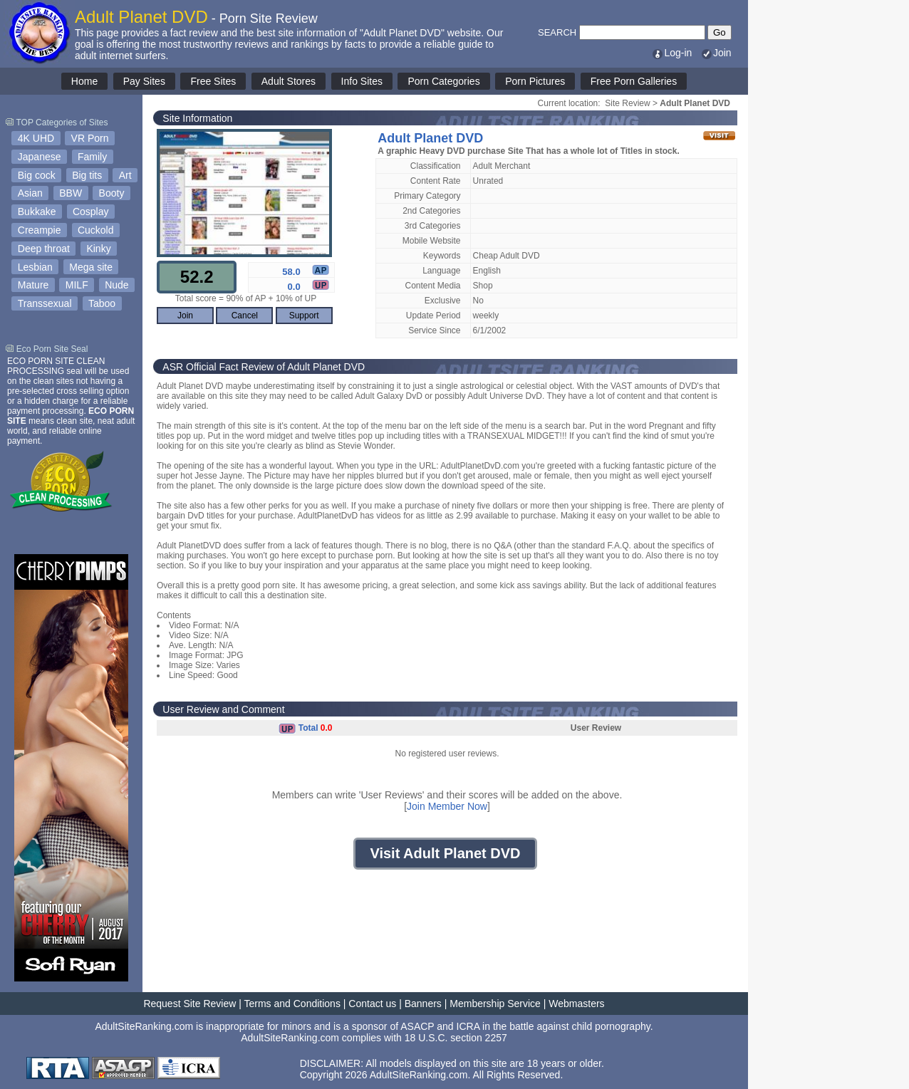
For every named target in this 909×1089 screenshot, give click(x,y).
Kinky (98, 248)
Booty (112, 193)
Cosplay (91, 211)
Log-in (671, 52)
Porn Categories (443, 81)
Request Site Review (189, 1003)
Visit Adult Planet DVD (445, 853)
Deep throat (44, 248)
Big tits (87, 175)
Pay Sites (144, 81)
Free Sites (213, 81)
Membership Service (495, 1003)
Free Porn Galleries (634, 81)
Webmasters (576, 1003)
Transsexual (45, 303)
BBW (70, 193)
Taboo (101, 303)
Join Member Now (447, 806)
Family (92, 156)
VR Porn (90, 138)
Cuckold (96, 230)
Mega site (91, 267)
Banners (423, 1003)
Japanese (39, 156)
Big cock (37, 175)
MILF (77, 285)
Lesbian (35, 267)
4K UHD (36, 138)
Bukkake (37, 211)
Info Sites (362, 81)
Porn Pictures (535, 81)
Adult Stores (288, 81)
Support (304, 316)
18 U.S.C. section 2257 (456, 1037)
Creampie (39, 230)
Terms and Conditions (292, 1003)
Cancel (245, 316)
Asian (30, 193)
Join (716, 52)
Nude (116, 285)
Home (84, 81)
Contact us (372, 1003)
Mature (33, 285)
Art (125, 175)
